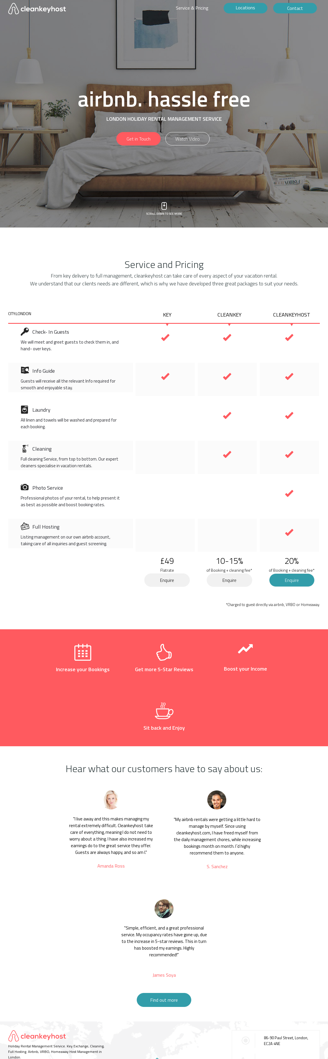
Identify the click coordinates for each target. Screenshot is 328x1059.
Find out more (164, 947)
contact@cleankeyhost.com (287, 1029)
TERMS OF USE (39, 1017)
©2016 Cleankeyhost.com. (29, 1026)
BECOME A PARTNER (71, 1017)
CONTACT (15, 1017)
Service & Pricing (192, 7)
